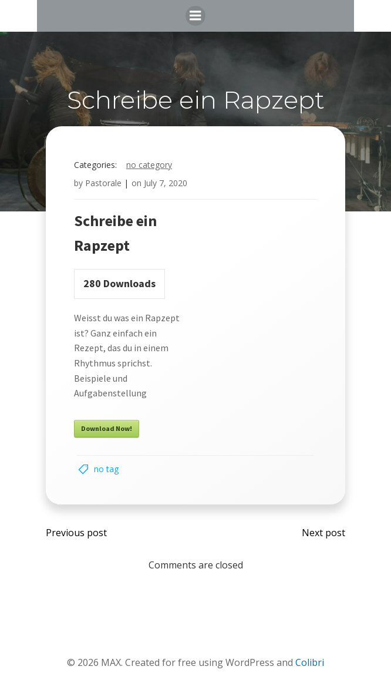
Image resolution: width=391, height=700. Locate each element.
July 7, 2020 (165, 183)
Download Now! (106, 428)
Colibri (309, 662)
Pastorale (103, 183)
